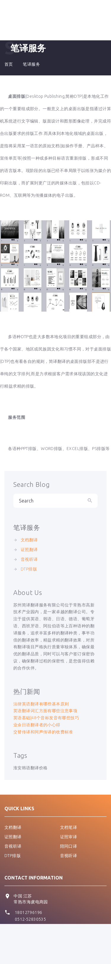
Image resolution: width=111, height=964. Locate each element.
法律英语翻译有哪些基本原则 (41, 704)
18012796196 (28, 912)
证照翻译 (29, 549)
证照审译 (68, 836)
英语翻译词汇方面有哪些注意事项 (45, 710)
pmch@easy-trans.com (36, 930)
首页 (8, 64)
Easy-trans (89, 951)
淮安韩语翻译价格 (30, 767)
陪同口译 (68, 846)
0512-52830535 (30, 919)
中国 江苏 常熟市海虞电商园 (31, 899)
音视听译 (29, 559)
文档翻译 (29, 540)
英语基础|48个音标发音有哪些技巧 (46, 717)
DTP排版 (29, 569)
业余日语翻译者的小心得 (36, 724)
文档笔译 (68, 827)
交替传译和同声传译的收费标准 (43, 732)
